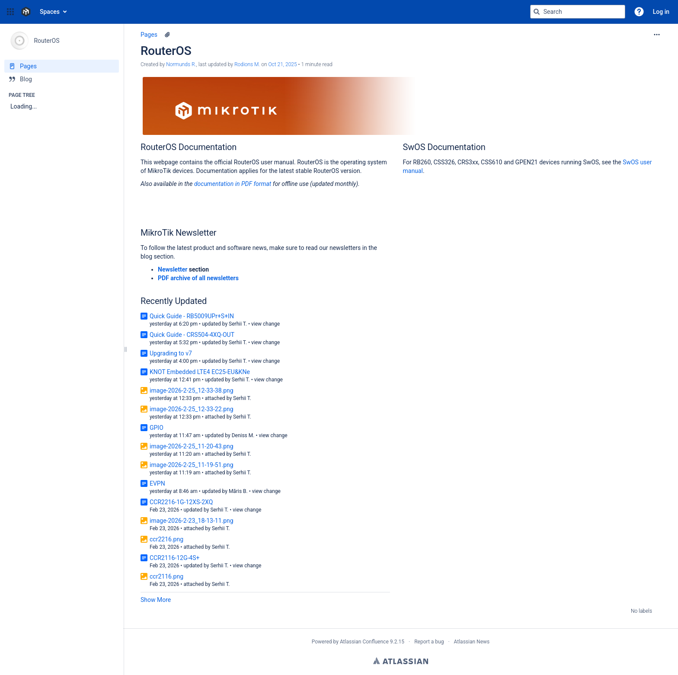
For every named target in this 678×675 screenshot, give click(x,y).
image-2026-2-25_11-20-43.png (191, 446)
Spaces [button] (50, 11)
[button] (10, 11)
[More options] (657, 34)
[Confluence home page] (25, 12)
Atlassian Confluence (364, 642)
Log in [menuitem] (661, 11)
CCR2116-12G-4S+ (174, 557)
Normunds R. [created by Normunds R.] (181, 64)
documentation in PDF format (233, 183)
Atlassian (400, 660)
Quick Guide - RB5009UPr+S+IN (192, 316)
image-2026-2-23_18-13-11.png (191, 520)
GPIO (156, 427)
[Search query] (577, 12)
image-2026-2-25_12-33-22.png (191, 409)
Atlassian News (472, 642)
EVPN (157, 483)
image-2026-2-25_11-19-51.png (191, 464)
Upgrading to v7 (171, 353)
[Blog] (61, 79)
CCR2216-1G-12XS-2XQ (181, 502)
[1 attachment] (167, 34)
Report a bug (429, 642)
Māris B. (238, 491)
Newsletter (172, 269)
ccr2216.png (166, 539)
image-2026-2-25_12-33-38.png (191, 390)
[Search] (536, 11)
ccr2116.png (166, 576)
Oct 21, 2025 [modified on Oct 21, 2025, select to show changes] (282, 64)
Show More (156, 599)
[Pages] (61, 66)
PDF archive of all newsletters (198, 278)
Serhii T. (238, 324)
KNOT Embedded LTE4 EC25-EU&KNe (200, 371)
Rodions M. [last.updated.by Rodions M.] (247, 64)
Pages (149, 34)
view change (265, 324)
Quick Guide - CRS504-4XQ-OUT (192, 334)
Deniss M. (243, 435)
